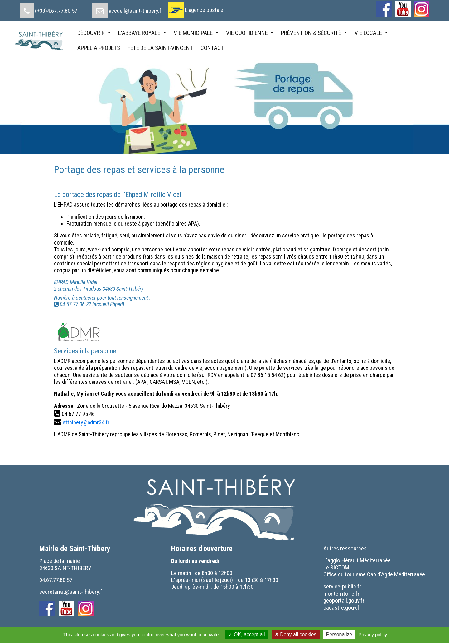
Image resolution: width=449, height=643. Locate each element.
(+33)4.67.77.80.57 (56, 10)
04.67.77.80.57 (55, 579)
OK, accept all (246, 634)
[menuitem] (48, 8)
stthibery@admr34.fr (86, 422)
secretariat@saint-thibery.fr (71, 591)
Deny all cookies (295, 634)
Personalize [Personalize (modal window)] (339, 634)
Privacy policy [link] (373, 634)
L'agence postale (204, 10)
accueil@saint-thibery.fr (136, 10)
